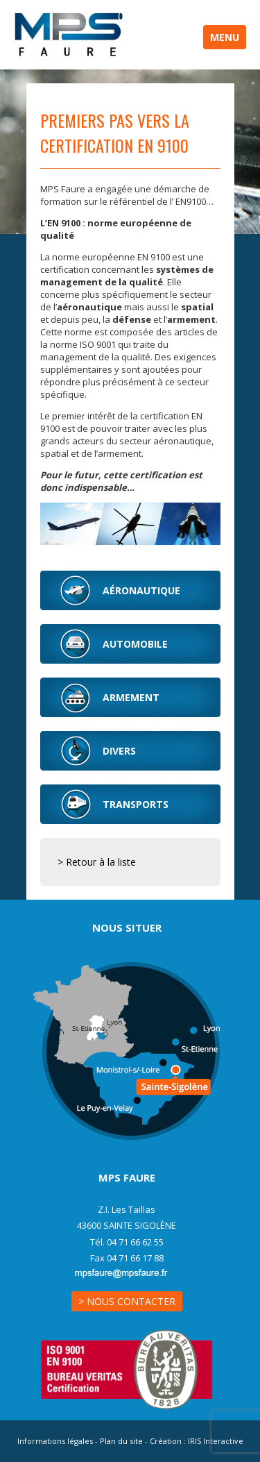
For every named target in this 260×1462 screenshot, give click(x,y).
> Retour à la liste (97, 861)
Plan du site (121, 1441)
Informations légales (55, 1441)
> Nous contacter (126, 1301)
